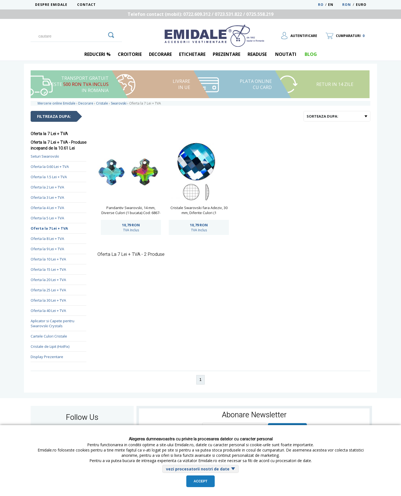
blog (311, 54)
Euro (361, 4)
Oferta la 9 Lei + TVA (47, 248)
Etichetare (192, 54)
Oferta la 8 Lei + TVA (47, 238)
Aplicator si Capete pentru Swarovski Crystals (52, 323)
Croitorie (130, 54)
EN (334, 4)
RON (346, 4)
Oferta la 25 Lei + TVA (48, 289)
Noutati (285, 54)
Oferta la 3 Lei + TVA (47, 197)
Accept (200, 481)
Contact (86, 4)
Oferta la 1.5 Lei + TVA (49, 176)
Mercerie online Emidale (56, 103)
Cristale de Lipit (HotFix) (50, 346)
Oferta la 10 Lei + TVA (48, 259)
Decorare (160, 54)
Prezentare (226, 54)
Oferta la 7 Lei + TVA (49, 228)
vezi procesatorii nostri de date (197, 469)
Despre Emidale (51, 4)
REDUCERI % (97, 54)
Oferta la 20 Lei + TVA (48, 279)
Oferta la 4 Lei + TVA (47, 207)
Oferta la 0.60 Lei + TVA (50, 166)
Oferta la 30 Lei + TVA (48, 300)
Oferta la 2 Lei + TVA (47, 187)
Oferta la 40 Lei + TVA (48, 310)
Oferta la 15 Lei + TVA (48, 269)
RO (321, 4)
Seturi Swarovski (45, 156)
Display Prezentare (47, 356)
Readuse (257, 54)
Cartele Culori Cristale (49, 336)
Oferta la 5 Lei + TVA (47, 217)
